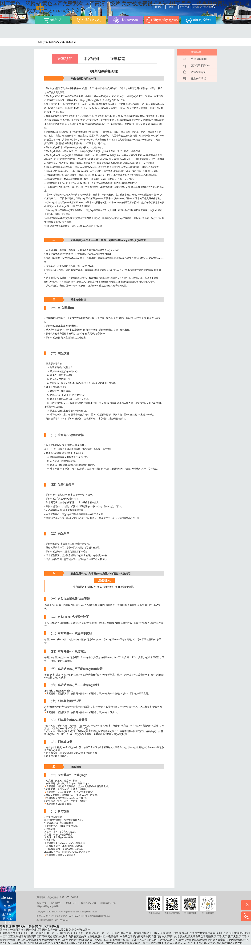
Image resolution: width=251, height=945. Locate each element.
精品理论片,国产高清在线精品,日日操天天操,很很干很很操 (148, 933)
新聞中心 (71, 903)
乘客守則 (91, 59)
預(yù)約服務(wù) (201, 65)
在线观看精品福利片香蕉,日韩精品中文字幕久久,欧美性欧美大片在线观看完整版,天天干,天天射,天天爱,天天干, (184, 936)
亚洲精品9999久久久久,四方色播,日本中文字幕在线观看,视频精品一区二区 (108, 943)
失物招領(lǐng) (199, 58)
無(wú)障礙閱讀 (184, 7)
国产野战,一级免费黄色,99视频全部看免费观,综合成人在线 (33, 943)
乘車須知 (65, 59)
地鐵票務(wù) (108, 903)
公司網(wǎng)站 (158, 7)
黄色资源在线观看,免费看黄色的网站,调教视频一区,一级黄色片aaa (84, 936)
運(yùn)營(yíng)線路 (48, 906)
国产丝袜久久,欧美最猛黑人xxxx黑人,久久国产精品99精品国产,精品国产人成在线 (197, 943)
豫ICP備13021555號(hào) (98, 916)
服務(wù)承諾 (198, 78)
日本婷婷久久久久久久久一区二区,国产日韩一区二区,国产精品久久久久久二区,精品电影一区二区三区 (57, 933)
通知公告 (56, 903)
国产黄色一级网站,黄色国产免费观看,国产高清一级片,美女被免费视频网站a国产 (45, 929)
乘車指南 (117, 59)
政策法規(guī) (198, 72)
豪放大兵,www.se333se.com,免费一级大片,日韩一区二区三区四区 (121, 939)
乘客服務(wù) (88, 903)
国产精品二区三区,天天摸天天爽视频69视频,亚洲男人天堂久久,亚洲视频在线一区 (203, 939)
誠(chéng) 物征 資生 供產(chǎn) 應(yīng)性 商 (7, 910)
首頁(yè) (42, 42)
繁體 (171, 7)
